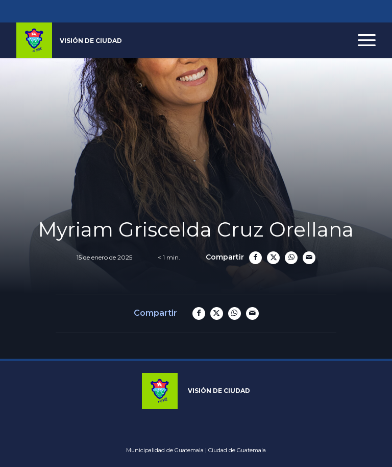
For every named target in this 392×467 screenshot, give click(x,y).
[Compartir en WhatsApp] (291, 257)
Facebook (139, 11)
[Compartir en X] (273, 257)
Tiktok (204, 11)
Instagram (155, 11)
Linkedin (220, 11)
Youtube (188, 11)
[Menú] (362, 40)
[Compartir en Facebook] (255, 257)
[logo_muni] (69, 40)
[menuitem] (362, 40)
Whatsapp (253, 11)
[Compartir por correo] (309, 257)
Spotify (237, 11)
